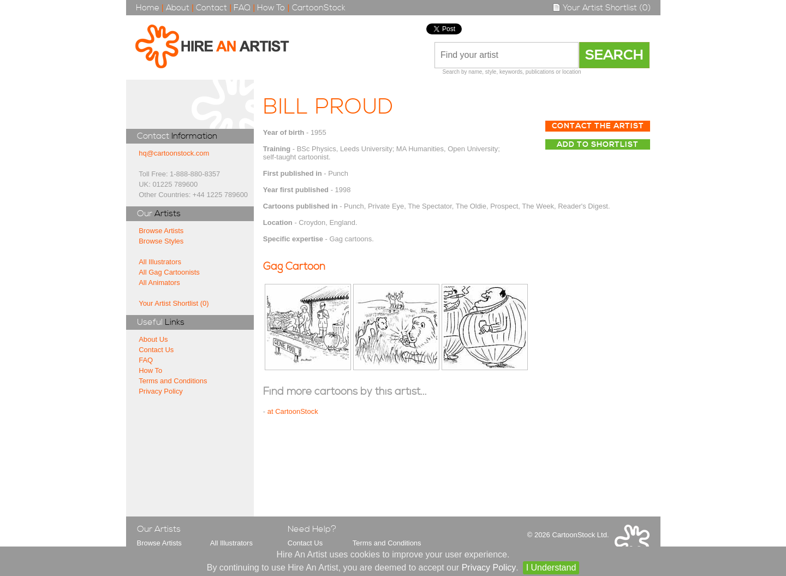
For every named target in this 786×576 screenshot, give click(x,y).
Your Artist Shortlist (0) (601, 8)
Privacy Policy (161, 391)
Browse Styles (161, 241)
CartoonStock (319, 8)
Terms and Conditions (173, 381)
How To (271, 8)
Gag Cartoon (294, 267)
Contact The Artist (598, 126)
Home (147, 8)
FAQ (242, 8)
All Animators (159, 282)
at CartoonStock (292, 411)
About (177, 8)
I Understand (551, 567)
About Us (153, 339)
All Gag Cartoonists (169, 272)
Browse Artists (161, 231)
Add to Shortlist (598, 145)
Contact (211, 8)
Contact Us (156, 350)
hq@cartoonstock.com (174, 153)
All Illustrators (160, 262)
